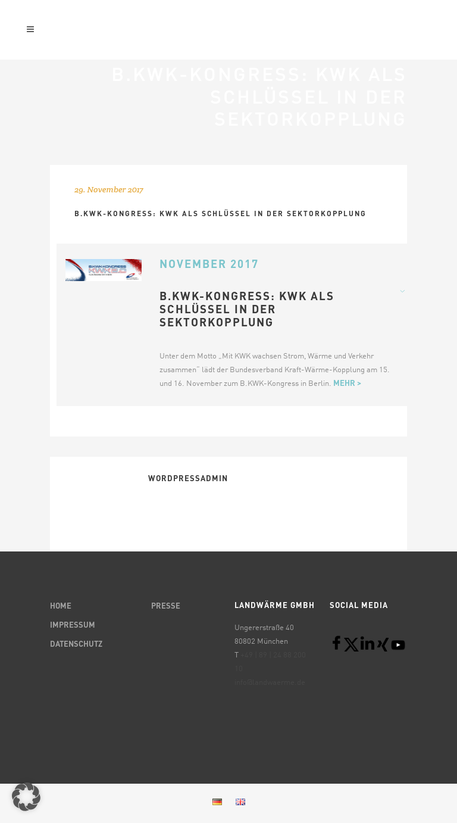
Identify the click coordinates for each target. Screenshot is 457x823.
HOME (60, 606)
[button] (26, 797)
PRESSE (165, 606)
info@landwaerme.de (269, 683)
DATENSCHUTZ (76, 645)
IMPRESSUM (72, 625)
